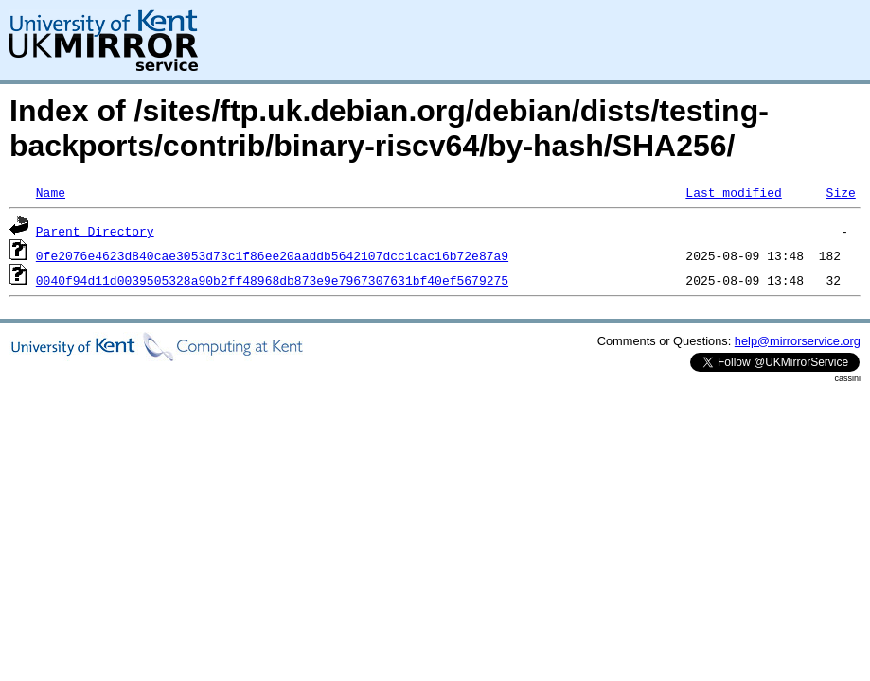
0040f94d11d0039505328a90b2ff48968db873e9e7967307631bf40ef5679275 (272, 279)
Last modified (733, 192)
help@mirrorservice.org (798, 341)
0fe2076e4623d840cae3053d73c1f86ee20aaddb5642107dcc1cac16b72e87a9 (272, 255)
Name (50, 192)
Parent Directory (95, 230)
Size (840, 192)
